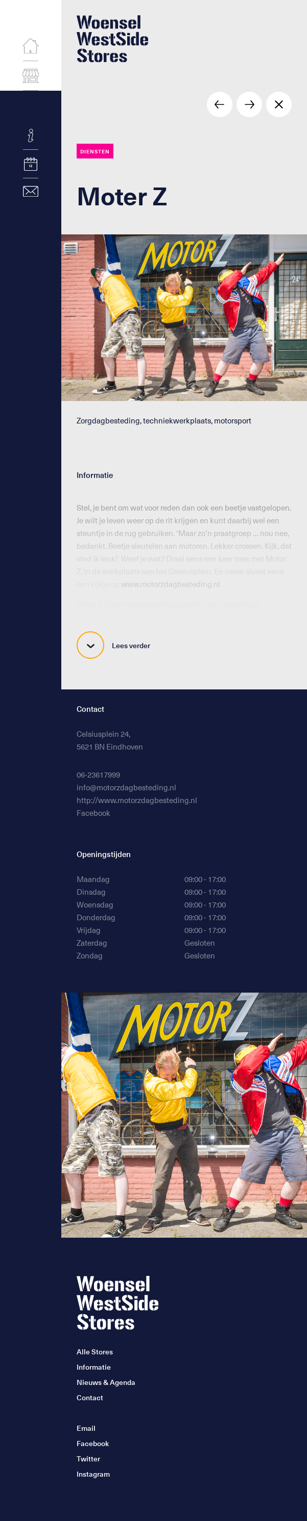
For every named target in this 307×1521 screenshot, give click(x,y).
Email (86, 1428)
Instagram (93, 1474)
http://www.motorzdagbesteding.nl (137, 800)
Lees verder (113, 645)
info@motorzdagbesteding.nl (126, 787)
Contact (90, 1397)
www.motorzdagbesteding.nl (170, 584)
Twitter (88, 1458)
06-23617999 (98, 774)
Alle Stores (95, 1351)
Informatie (94, 1367)
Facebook (93, 812)
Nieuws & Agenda (106, 1382)
